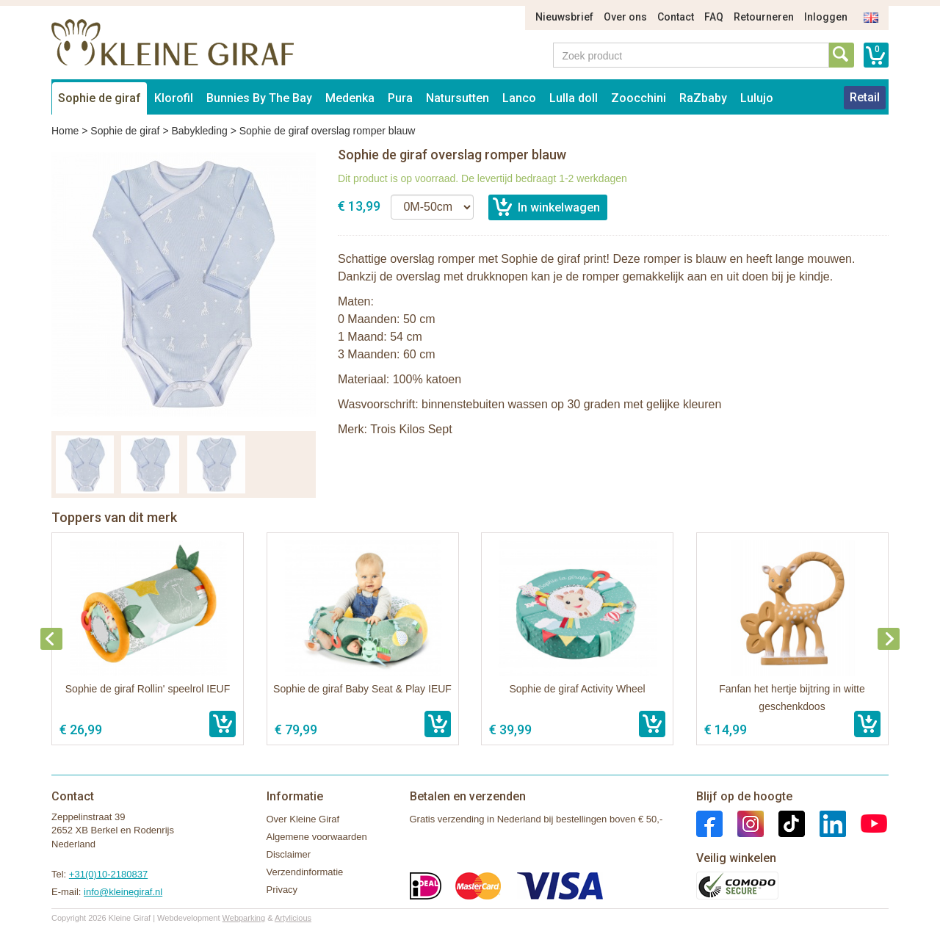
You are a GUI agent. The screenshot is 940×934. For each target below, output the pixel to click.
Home (65, 131)
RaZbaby (703, 98)
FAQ (713, 17)
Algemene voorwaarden (317, 836)
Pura (400, 98)
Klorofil (173, 98)
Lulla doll (573, 98)
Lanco (519, 98)
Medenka (350, 98)
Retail (865, 97)
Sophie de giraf (99, 98)
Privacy (282, 889)
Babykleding (199, 131)
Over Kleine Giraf (303, 819)
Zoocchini (638, 98)
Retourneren (764, 17)
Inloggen (825, 17)
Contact (675, 17)
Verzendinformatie (305, 871)
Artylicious (293, 917)
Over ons (625, 17)
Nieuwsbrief (564, 17)
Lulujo (756, 98)
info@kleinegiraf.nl (123, 891)
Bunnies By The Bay (259, 98)
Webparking (244, 917)
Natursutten (457, 98)
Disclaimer (289, 854)
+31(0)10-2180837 (108, 874)
